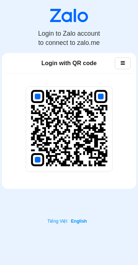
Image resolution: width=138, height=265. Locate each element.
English (79, 221)
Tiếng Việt (57, 221)
